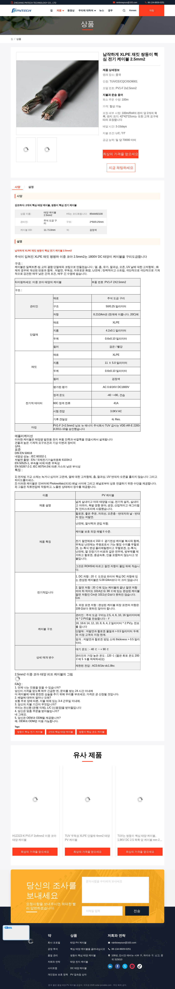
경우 (110, 10)
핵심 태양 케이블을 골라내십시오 (87, 949)
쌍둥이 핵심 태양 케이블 (83, 955)
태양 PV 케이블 (78, 942)
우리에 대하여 (86, 10)
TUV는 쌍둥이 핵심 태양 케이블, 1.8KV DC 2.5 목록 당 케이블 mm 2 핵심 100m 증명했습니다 (139, 838)
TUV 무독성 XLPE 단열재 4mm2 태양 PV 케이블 (87, 837)
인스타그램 (132, 966)
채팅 (151, 10)
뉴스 (101, 10)
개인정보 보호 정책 (58, 974)
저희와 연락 (54, 961)
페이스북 (117, 966)
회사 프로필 (54, 942)
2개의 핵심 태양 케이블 (61, 731)
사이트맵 (52, 968)
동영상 (70, 10)
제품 (60, 10)
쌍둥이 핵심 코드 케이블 (91, 731)
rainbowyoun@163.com (125, 2)
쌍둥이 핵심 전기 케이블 (30, 731)
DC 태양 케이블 (78, 968)
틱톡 (139, 966)
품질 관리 (53, 955)
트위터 (124, 966)
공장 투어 (53, 949)
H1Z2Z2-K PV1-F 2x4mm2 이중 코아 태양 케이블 (34, 837)
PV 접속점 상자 (78, 974)
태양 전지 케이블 (79, 961)
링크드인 (110, 966)
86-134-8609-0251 (154, 2)
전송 (137, 911)
